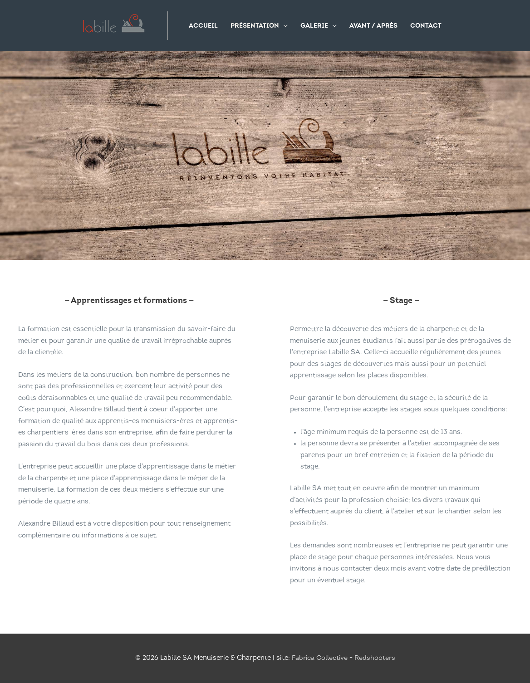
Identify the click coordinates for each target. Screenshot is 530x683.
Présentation (255, 26)
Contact (426, 26)
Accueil (203, 26)
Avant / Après (373, 26)
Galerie (314, 26)
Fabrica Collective (319, 658)
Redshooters (375, 658)
